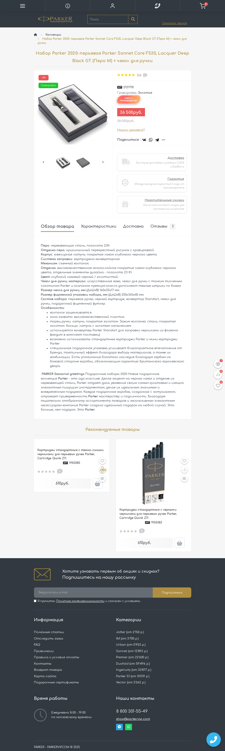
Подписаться (172, 592)
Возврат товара (48, 669)
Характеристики (98, 226)
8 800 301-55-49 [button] (131, 711)
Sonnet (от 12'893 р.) (131, 651)
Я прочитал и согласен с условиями (89, 601)
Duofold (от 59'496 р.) (133, 663)
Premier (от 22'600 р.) (132, 657)
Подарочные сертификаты (56, 682)
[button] (112, 5)
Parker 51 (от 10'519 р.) (132, 676)
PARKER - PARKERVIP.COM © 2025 (57, 747)
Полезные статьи (49, 632)
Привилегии (44, 651)
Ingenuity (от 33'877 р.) (133, 669)
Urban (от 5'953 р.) (130, 644)
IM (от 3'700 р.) (127, 638)
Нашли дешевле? (131, 130)
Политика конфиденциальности (80, 601)
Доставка (133, 226)
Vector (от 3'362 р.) (130, 682)
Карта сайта (45, 676)
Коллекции (53, 34)
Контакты (42, 663)
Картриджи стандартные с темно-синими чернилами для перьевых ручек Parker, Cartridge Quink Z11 (70, 454)
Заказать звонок (174, 23)
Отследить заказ (48, 638)
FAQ (37, 644)
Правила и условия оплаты (56, 657)
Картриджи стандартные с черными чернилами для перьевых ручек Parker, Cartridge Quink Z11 (148, 514)
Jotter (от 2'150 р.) (130, 632)
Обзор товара (57, 226)
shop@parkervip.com (133, 719)
